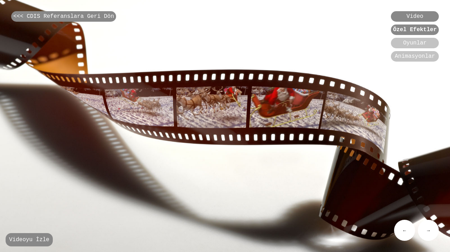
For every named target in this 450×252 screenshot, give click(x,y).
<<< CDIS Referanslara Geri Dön (63, 17)
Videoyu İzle (29, 239)
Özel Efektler (415, 32)
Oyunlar (415, 46)
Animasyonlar (415, 61)
